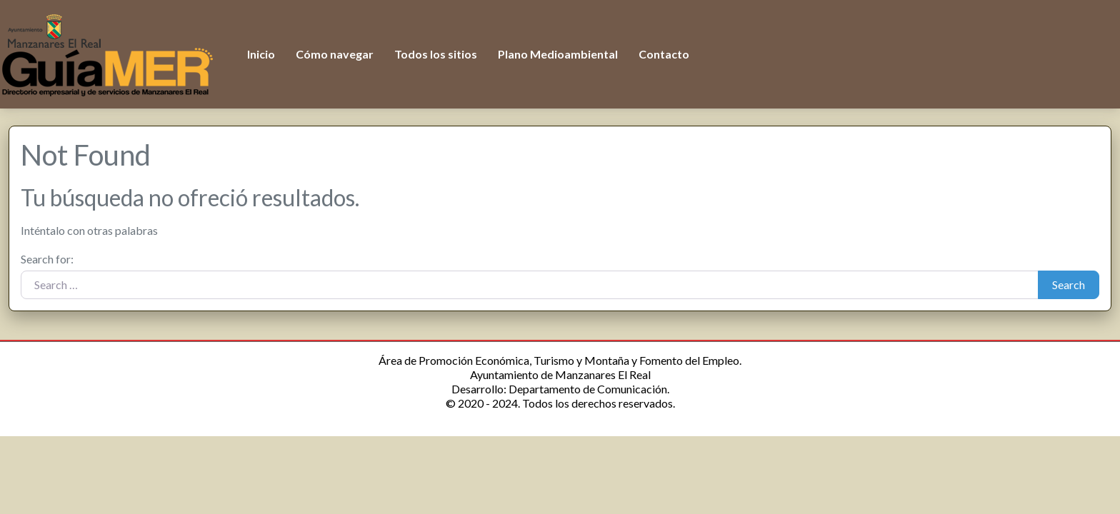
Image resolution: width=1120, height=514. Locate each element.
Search (1068, 284)
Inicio (261, 54)
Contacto (664, 54)
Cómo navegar (335, 54)
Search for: (47, 259)
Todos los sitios (435, 54)
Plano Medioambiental (558, 54)
